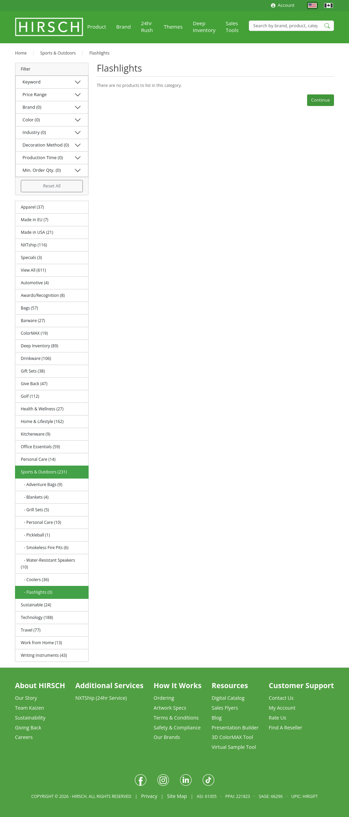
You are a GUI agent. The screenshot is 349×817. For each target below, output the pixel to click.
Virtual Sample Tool (234, 747)
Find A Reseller (285, 727)
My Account (282, 708)
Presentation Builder (235, 727)
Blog (217, 717)
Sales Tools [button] (232, 26)
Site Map (177, 796)
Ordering (164, 698)
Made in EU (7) (34, 220)
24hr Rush (147, 26)
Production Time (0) (42, 157)
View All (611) (33, 270)
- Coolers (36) (35, 580)
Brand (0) (31, 107)
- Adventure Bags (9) (41, 484)
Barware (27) (33, 320)
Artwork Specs (170, 708)
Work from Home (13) (41, 643)
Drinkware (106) (36, 358)
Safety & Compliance (177, 727)
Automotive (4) (35, 283)
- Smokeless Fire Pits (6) (45, 547)
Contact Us (281, 698)
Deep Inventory (204, 26)
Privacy (149, 796)
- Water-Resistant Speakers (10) (48, 563)
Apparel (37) (32, 207)
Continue (320, 100)
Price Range (34, 94)
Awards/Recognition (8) (43, 295)
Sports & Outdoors (58, 53)
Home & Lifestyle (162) (42, 421)
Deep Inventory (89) (39, 346)
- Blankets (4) (34, 497)
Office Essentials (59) (40, 447)
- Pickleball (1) (35, 535)
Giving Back (28, 727)
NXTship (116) (34, 245)
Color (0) (31, 120)
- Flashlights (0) (36, 592)
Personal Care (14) (38, 459)
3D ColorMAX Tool (232, 737)
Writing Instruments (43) (44, 655)
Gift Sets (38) (33, 371)
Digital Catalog (228, 698)
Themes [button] (173, 26)
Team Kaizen (29, 708)
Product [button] (96, 26)
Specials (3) (31, 257)
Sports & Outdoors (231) (44, 472)
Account (282, 5)
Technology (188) (37, 617)
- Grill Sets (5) (35, 510)
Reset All (52, 186)
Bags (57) (29, 308)
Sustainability (30, 717)
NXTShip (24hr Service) (101, 698)
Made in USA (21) (37, 232)
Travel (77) (31, 630)
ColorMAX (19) (34, 333)
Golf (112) (30, 396)
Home (21, 53)
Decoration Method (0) (45, 145)
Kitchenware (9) (35, 434)
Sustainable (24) (36, 605)
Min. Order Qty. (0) (41, 170)
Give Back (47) (34, 384)
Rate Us (277, 717)
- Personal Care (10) (41, 522)
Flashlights (99, 53)
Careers (24, 737)
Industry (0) (34, 132)
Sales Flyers (225, 708)
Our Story (26, 698)
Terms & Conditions (176, 717)
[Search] (291, 25)
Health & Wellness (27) (42, 409)
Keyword (31, 82)
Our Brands (167, 737)
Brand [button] (123, 26)
